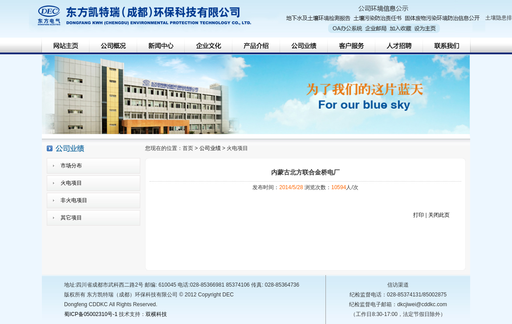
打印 (418, 215)
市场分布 (71, 165)
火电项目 (71, 183)
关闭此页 (439, 215)
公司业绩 (210, 148)
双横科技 (156, 314)
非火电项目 (74, 200)
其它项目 (71, 218)
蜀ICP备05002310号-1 (91, 314)
